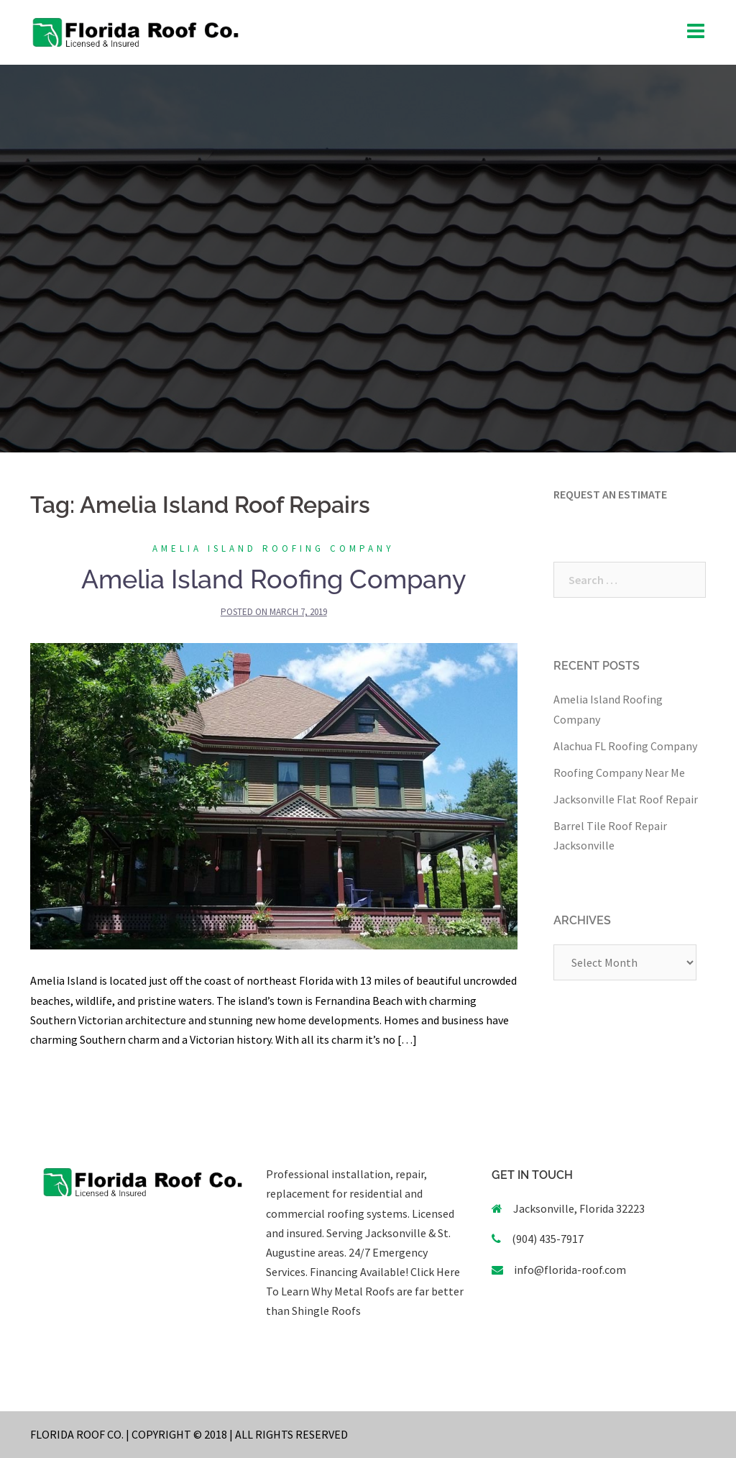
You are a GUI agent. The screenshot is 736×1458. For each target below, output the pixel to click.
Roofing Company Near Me (619, 772)
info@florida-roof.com (570, 1269)
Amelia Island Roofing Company (273, 548)
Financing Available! (359, 1272)
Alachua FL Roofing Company (625, 746)
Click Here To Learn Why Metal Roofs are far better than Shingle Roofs (365, 1291)
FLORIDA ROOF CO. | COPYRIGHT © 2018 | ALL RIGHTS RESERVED (189, 1434)
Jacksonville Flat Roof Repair (625, 799)
